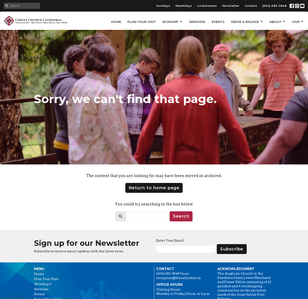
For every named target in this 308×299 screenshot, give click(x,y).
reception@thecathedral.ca (178, 278)
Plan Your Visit (141, 22)
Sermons (197, 22)
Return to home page (154, 187)
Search (181, 216)
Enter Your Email (170, 240)
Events (218, 22)
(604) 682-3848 (274, 5)
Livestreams (207, 5)
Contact (251, 5)
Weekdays (183, 5)
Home (116, 22)
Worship (172, 22)
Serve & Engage (247, 22)
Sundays (163, 5)
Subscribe (231, 248)
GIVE (298, 22)
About (277, 22)
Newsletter (231, 5)
